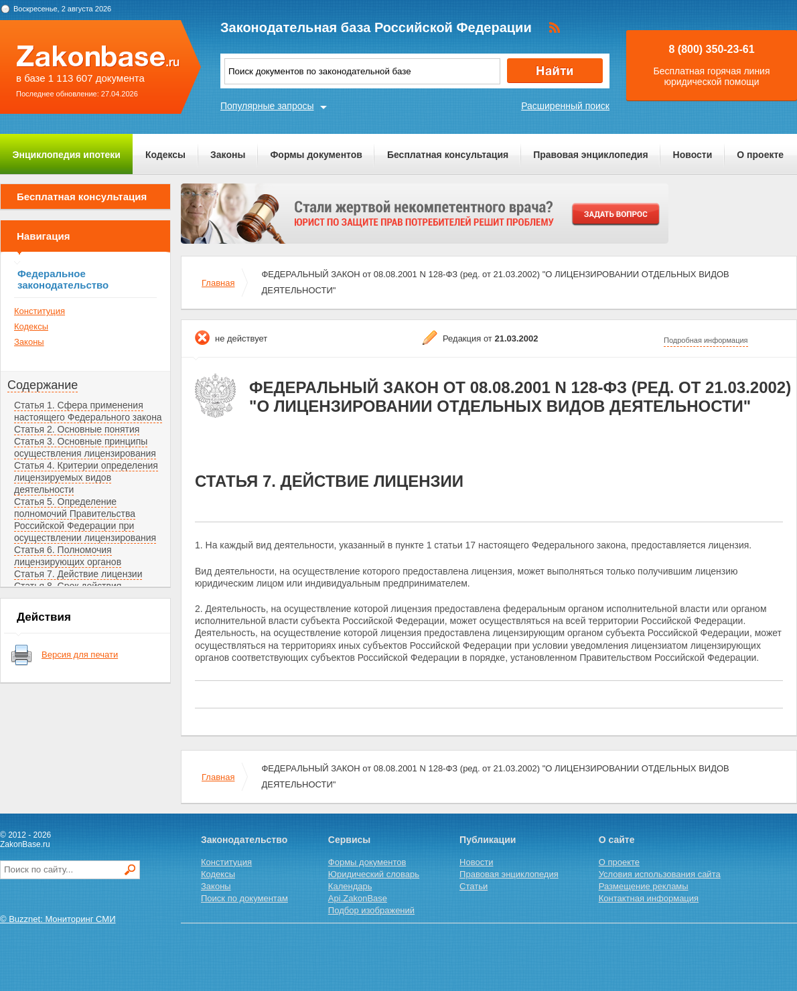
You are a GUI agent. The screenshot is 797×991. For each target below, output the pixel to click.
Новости (693, 154)
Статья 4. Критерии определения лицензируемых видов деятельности (86, 477)
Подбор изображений (371, 910)
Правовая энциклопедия (590, 154)
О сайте (617, 839)
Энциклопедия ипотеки (67, 154)
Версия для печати (80, 655)
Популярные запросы (267, 105)
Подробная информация (706, 340)
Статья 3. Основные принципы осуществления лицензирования (85, 447)
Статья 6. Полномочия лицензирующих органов (67, 555)
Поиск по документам (244, 898)
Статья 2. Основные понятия (76, 429)
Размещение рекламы (644, 886)
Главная (218, 283)
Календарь (350, 886)
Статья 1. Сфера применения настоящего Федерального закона (88, 411)
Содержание (42, 385)
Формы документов (316, 154)
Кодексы (165, 154)
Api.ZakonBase (357, 898)
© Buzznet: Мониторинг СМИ (58, 919)
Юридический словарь (373, 874)
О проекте (760, 154)
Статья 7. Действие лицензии (78, 573)
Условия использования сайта (660, 874)
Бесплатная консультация (447, 154)
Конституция (39, 311)
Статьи (473, 886)
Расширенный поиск (565, 105)
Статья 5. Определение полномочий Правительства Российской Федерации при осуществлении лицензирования (85, 519)
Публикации (487, 839)
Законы (227, 154)
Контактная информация (649, 898)
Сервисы (349, 839)
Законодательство (244, 839)
